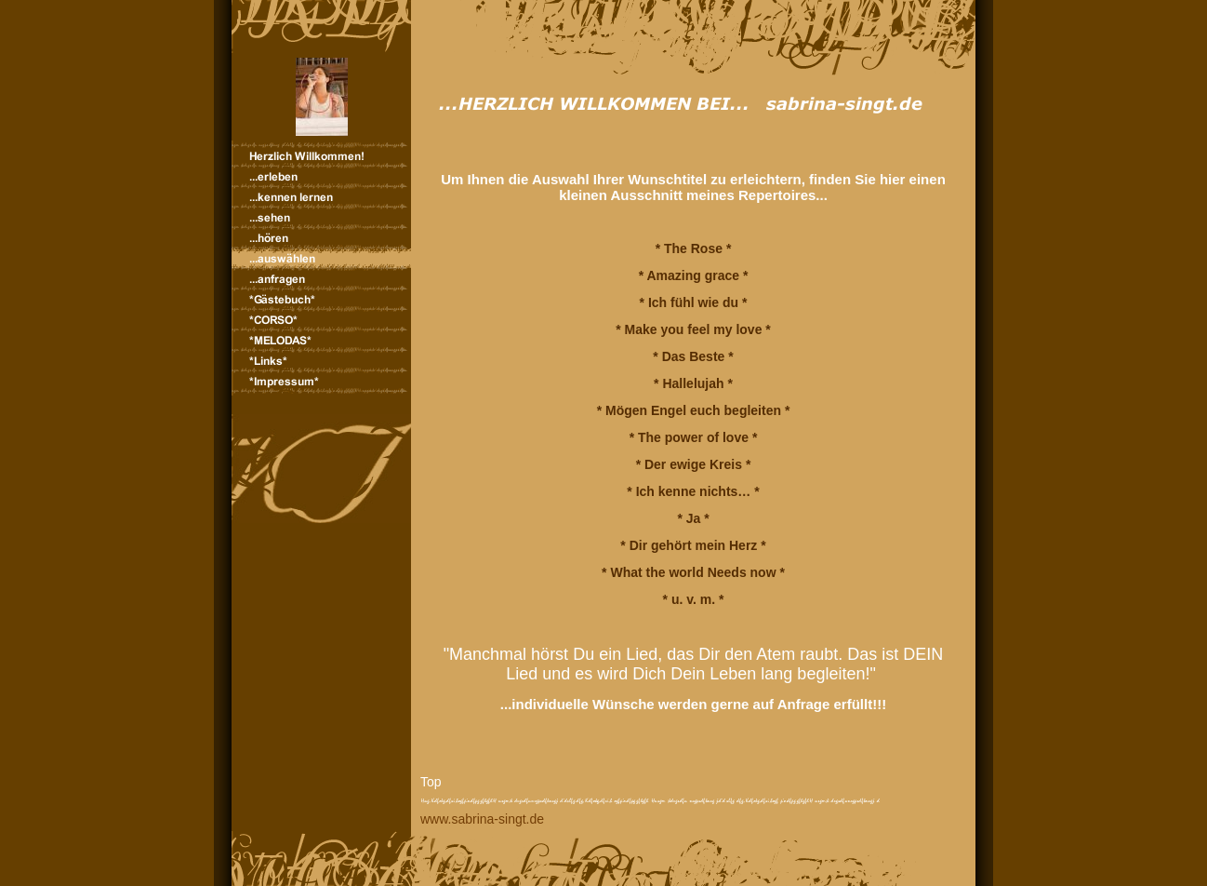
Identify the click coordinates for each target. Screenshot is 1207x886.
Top (431, 781)
